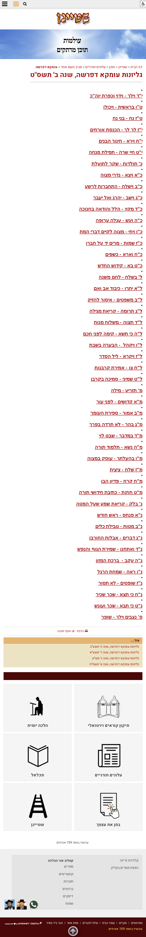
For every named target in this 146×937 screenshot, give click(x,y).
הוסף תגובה (64, 631)
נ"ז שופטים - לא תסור (120, 583)
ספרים (68, 866)
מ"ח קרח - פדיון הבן (121, 481)
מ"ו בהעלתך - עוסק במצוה (114, 458)
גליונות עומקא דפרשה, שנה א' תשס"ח (114, 664)
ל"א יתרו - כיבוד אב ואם (118, 288)
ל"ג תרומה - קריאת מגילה (115, 311)
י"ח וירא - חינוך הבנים (120, 141)
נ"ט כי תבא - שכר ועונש (118, 605)
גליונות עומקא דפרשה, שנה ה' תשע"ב (114, 646)
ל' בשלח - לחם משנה (120, 277)
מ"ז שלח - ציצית (126, 469)
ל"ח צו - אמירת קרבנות (118, 367)
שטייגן (122, 67)
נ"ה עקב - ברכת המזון (119, 560)
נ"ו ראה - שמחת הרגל (119, 571)
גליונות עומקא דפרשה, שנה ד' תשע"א (114, 652)
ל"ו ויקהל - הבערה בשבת (115, 345)
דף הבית (136, 67)
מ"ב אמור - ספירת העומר (116, 413)
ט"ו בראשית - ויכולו (122, 107)
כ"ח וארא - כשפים (123, 254)
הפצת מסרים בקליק (124, 867)
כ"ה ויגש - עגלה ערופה (119, 220)
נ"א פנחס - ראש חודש (119, 515)
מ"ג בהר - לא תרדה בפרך (115, 424)
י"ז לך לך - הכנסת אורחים (116, 129)
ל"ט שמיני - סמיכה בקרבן (116, 379)
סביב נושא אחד (71, 67)
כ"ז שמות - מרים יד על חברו (114, 243)
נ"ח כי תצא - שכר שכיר (119, 594)
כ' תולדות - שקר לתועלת (117, 163)
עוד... (135, 640)
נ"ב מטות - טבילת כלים (118, 526)
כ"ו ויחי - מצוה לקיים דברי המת (111, 231)
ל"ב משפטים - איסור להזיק (115, 299)
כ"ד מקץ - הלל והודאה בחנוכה (110, 209)
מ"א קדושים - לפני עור (119, 401)
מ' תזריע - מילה (126, 390)
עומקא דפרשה (46, 67)
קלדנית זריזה (129, 860)
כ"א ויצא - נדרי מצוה (121, 175)
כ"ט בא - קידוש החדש (120, 265)
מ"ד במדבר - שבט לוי (120, 435)
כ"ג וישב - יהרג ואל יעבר (117, 197)
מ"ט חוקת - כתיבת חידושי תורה (110, 492)
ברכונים (68, 888)
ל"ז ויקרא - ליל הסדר (120, 356)
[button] (25, 4)
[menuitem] (108, 708)
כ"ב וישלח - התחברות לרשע (113, 186)
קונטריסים (66, 874)
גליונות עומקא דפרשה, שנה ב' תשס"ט (86, 75)
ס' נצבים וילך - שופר (121, 617)
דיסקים (68, 896)
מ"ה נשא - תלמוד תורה (118, 447)
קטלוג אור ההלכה (60, 860)
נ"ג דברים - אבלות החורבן (115, 537)
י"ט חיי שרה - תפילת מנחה (115, 152)
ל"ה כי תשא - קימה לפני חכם (112, 333)
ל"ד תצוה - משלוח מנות (118, 322)
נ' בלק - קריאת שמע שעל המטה (109, 503)
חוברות (68, 881)
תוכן (112, 67)
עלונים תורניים (95, 67)
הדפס (80, 631)
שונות (69, 903)
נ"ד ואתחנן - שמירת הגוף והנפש (109, 549)
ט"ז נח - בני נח (127, 118)
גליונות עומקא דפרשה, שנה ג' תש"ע (115, 658)
